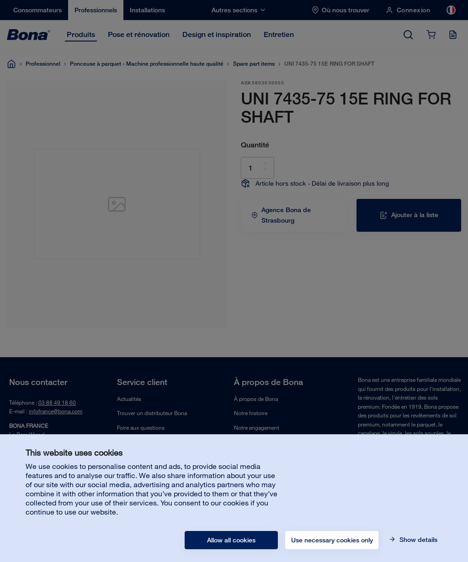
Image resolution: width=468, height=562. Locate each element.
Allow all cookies (231, 540)
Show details (417, 540)
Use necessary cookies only (332, 540)
